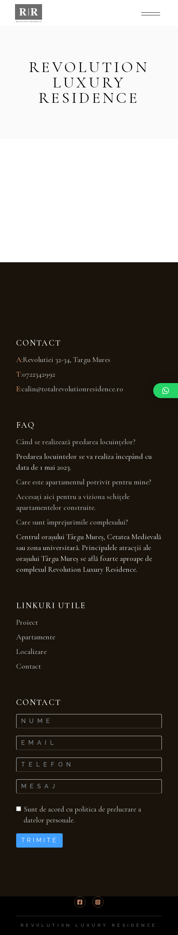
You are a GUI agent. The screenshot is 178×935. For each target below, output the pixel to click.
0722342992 (38, 374)
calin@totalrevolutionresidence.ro (72, 389)
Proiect (27, 622)
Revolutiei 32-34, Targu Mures (66, 359)
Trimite (39, 840)
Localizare (31, 651)
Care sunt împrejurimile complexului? (72, 522)
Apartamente (35, 637)
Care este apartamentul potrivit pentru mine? (83, 482)
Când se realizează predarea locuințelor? (76, 441)
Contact (28, 666)
